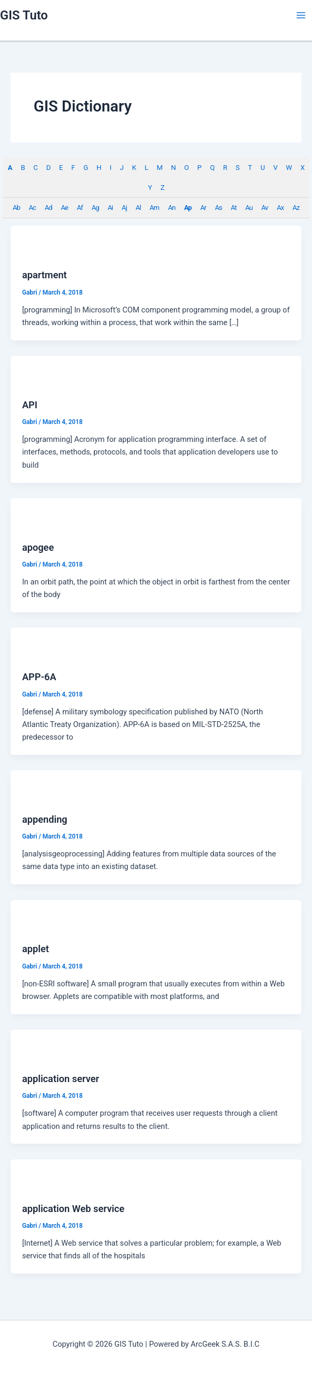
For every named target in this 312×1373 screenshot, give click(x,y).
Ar (203, 207)
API (29, 404)
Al (138, 207)
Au (248, 207)
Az (295, 207)
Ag (95, 207)
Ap (187, 207)
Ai (110, 207)
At (234, 207)
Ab (16, 207)
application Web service (73, 1208)
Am (154, 207)
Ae (64, 207)
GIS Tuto (24, 15)
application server (60, 1078)
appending (44, 819)
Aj (124, 207)
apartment (44, 274)
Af (80, 207)
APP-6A (39, 676)
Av (264, 207)
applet (35, 948)
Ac (32, 207)
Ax (280, 207)
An (171, 207)
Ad (48, 207)
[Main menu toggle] (301, 15)
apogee (38, 547)
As (218, 207)
